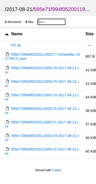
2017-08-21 (19, 9)
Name (17, 34)
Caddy (56, 170)
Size (90, 34)
